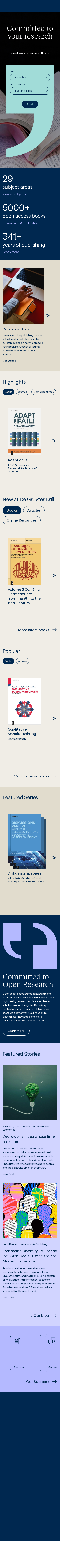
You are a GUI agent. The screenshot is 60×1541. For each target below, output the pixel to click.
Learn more (11, 252)
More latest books (33, 630)
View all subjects (14, 194)
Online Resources (22, 520)
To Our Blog (39, 1315)
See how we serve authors (30, 53)
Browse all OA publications (21, 223)
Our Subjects (37, 1381)
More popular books (31, 776)
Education (22, 1353)
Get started (9, 360)
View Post (8, 1174)
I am (12, 71)
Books (12, 510)
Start (30, 104)
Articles (34, 510)
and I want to (17, 84)
